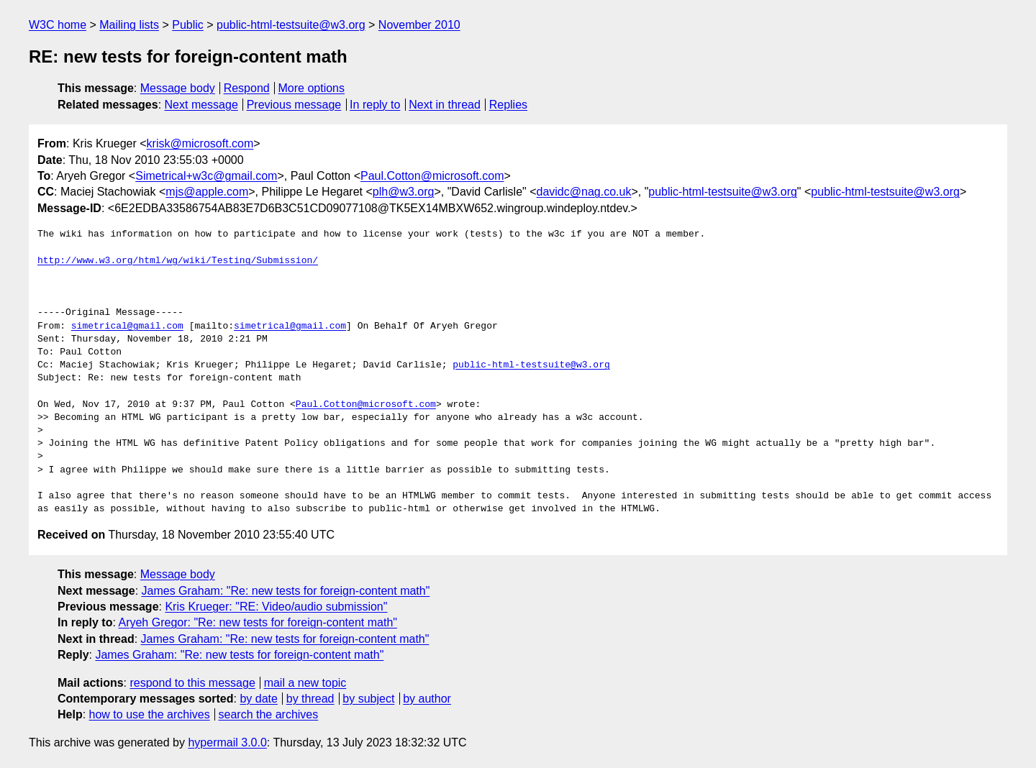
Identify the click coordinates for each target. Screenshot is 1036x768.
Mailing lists (129, 25)
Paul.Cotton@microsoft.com (432, 176)
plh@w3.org (404, 192)
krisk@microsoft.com (200, 143)
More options (311, 88)
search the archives (269, 714)
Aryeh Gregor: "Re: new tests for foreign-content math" (257, 622)
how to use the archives (149, 714)
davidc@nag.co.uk (584, 192)
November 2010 (419, 25)
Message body (177, 88)
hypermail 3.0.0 (227, 742)
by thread (310, 698)
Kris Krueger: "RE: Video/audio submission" (276, 606)
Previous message (294, 105)
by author (427, 698)
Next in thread (445, 105)
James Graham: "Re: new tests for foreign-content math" (286, 591)
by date (258, 698)
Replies (508, 105)
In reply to (375, 105)
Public (188, 25)
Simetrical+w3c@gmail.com (206, 176)
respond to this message (192, 683)
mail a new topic (305, 683)
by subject (368, 698)
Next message (201, 105)
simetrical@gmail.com (127, 326)
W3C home (57, 25)
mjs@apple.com (206, 192)
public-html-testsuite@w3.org (291, 25)
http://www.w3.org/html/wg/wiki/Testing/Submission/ (177, 261)
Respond (247, 88)
